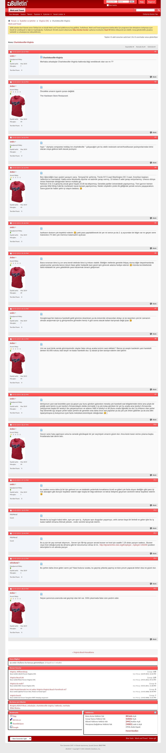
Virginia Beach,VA (17, 677)
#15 (155, 588)
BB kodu (129, 716)
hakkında (58, 705)
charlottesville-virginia (45, 705)
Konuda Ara (140, 47)
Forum (13, 21)
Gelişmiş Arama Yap (150, 14)
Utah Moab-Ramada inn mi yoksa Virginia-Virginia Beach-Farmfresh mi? (38, 689)
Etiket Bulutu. (15, 708)
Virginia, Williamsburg (18, 672)
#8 (155, 339)
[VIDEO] (129, 724)
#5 (155, 223)
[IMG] (128, 721)
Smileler (129, 719)
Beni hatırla (112, 5)
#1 (155, 51)
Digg (14, 716)
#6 (155, 253)
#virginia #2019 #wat (18, 705)
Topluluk (37, 14)
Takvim (29, 14)
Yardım (23, 14)
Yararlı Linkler (58, 14)
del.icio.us (17, 720)
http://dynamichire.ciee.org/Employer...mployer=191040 (123, 545)
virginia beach (15, 695)
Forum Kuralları (132, 731)
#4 (155, 167)
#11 (155, 480)
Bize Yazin (130, 738)
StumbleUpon (18, 724)
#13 (155, 533)
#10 (155, 424)
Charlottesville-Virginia (24, 42)
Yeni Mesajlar (14, 14)
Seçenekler (129, 47)
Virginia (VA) (44, 21)
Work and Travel (17, 10)
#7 (155, 308)
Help (142, 2)
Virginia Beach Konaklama (84, 652)
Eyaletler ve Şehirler (28, 21)
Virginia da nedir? (17, 683)
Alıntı (153, 77)
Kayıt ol (151, 2)
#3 (155, 137)
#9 (155, 394)
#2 (155, 82)
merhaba (66, 705)
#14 (155, 558)
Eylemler (46, 14)
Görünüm (151, 47)
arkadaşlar (31, 705)
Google (15, 727)
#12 (155, 510)
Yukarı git (152, 738)
